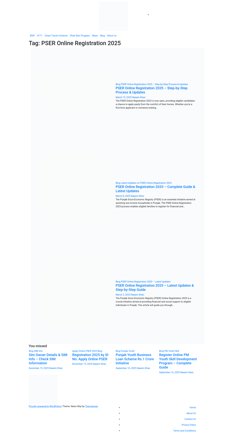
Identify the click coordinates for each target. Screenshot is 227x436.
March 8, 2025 (123, 196)
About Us (112, 35)
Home (193, 407)
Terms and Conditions (184, 430)
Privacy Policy (189, 425)
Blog (102, 35)
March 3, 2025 (123, 294)
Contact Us (190, 419)
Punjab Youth (127, 351)
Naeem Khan (138, 97)
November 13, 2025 (82, 364)
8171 (39, 35)
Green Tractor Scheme (56, 35)
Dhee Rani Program (80, 35)
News (95, 35)
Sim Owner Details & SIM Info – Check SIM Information (48, 359)
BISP (32, 35)
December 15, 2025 (39, 368)
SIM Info (38, 351)
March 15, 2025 (124, 97)
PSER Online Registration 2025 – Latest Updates (146, 281)
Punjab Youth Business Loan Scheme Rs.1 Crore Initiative (135, 359)
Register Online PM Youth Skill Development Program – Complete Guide (178, 361)
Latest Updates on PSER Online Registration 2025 (146, 183)
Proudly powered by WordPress (45, 406)
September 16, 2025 (126, 368)
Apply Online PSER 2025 (85, 351)
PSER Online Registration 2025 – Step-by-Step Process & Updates (154, 84)
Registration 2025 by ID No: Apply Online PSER (90, 357)
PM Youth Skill (171, 351)
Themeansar (91, 406)
